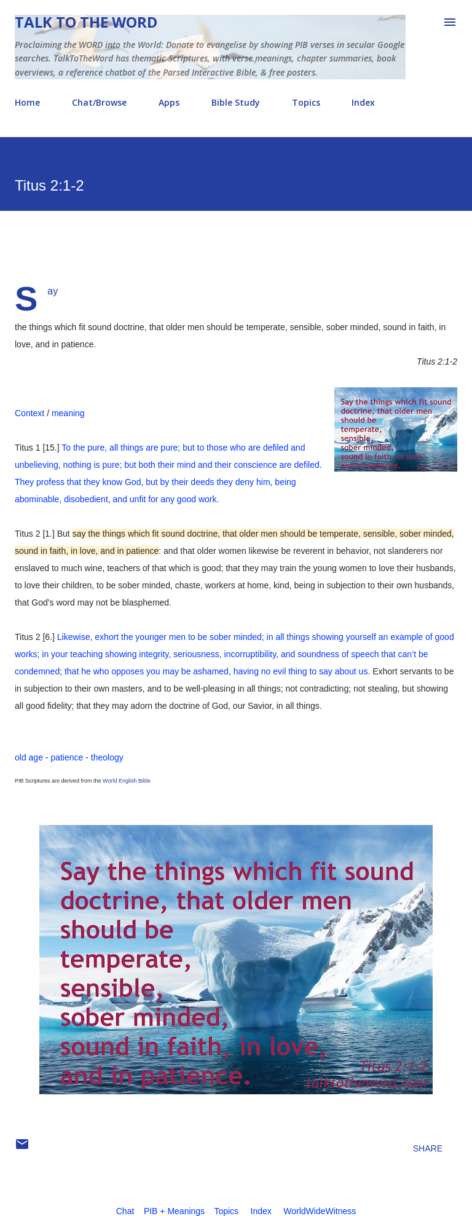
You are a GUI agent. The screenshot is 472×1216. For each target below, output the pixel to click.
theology (107, 757)
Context (29, 413)
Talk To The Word (86, 22)
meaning (68, 413)
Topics (306, 102)
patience (66, 757)
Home (27, 102)
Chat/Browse (99, 102)
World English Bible (127, 781)
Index (363, 102)
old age (29, 757)
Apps (169, 102)
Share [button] (427, 1148)
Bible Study (235, 102)
